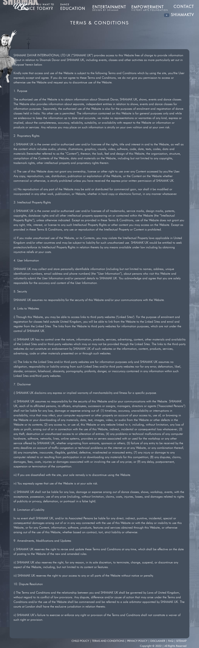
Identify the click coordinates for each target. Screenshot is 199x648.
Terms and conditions (108, 641)
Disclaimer (158, 641)
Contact (183, 6)
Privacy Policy (137, 641)
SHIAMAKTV (179, 14)
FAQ (171, 641)
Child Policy (80, 641)
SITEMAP (181, 641)
